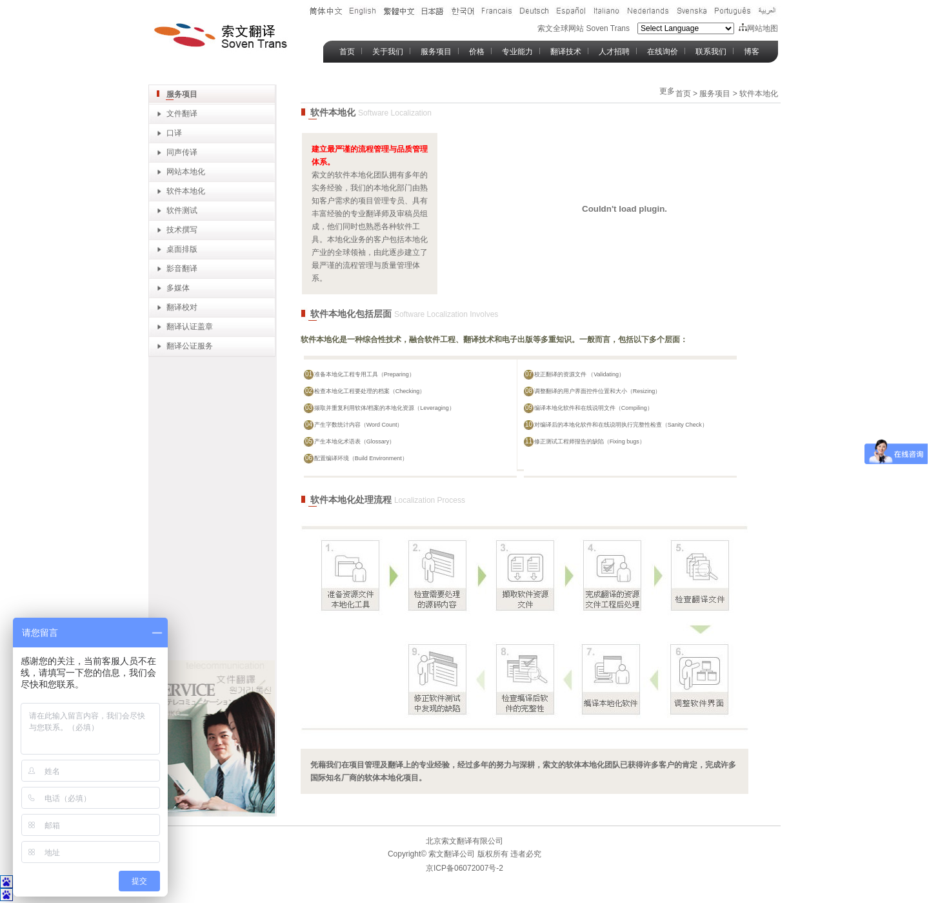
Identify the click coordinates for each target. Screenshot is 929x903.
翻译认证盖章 (189, 326)
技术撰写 (181, 229)
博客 (751, 51)
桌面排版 (181, 249)
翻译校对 (181, 307)
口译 (174, 132)
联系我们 (710, 51)
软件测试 (181, 210)
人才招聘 (614, 51)
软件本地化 (185, 191)
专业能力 (517, 51)
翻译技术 (565, 51)
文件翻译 (181, 113)
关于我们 (387, 51)
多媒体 (178, 287)
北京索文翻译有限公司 (464, 841)
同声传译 (181, 152)
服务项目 (436, 51)
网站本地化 (185, 171)
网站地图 (758, 28)
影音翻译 (181, 268)
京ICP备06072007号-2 (464, 868)
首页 (347, 51)
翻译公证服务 (189, 345)
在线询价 (662, 51)
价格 (476, 51)
